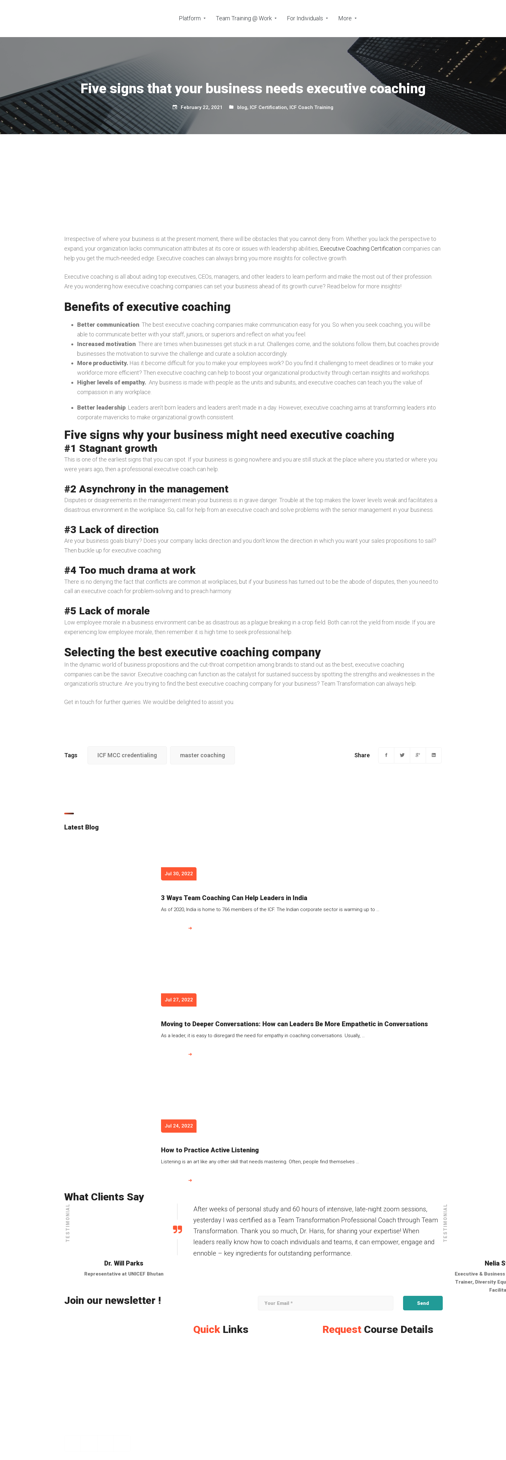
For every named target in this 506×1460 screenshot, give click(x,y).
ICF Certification (268, 107)
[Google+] (418, 755)
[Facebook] (386, 755)
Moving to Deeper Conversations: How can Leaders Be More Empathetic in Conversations (294, 1024)
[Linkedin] (434, 755)
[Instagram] (89, 1443)
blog (242, 107)
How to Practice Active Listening (210, 1150)
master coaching (202, 755)
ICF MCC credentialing (127, 755)
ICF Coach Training (311, 107)
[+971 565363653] (87, 1423)
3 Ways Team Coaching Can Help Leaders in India (234, 898)
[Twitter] (402, 755)
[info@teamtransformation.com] (103, 1431)
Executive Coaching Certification (360, 248)
